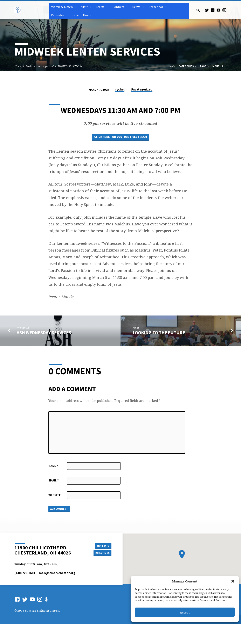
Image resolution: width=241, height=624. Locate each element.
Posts (29, 66)
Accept (185, 612)
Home (87, 15)
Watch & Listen (64, 7)
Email (53, 482)
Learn (102, 7)
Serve (138, 7)
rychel (119, 89)
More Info (101, 545)
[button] (233, 581)
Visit (86, 7)
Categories (188, 66)
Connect (120, 7)
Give (76, 15)
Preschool (158, 7)
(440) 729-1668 (24, 573)
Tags (205, 66)
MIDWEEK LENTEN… (71, 66)
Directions (101, 553)
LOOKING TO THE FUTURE (159, 334)
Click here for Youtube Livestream (120, 137)
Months (219, 66)
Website (54, 497)
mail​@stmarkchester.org (57, 573)
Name (53, 467)
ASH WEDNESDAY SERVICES (44, 334)
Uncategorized (45, 66)
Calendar (59, 15)
